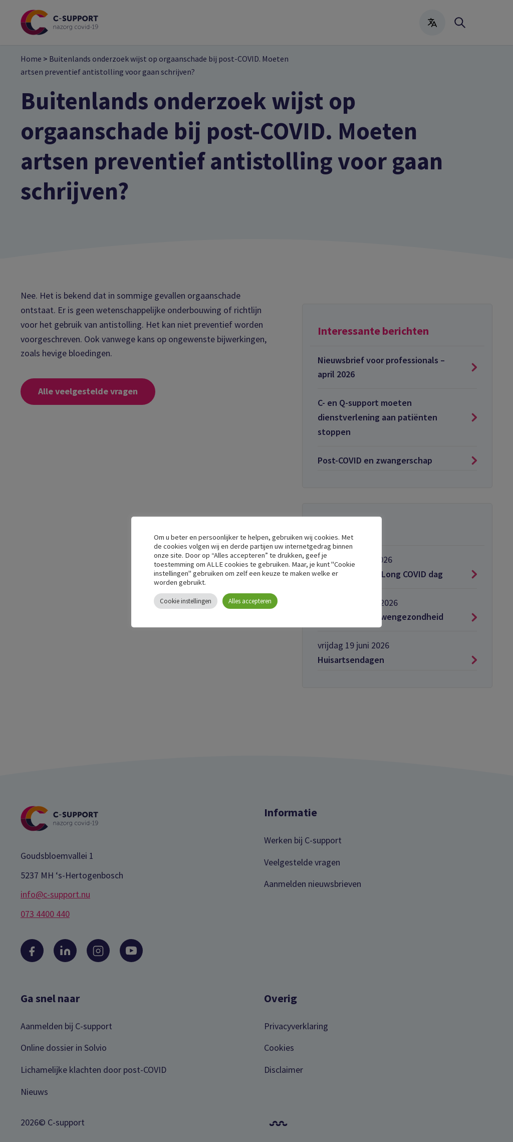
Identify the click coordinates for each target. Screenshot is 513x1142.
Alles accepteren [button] (250, 601)
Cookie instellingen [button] (185, 601)
